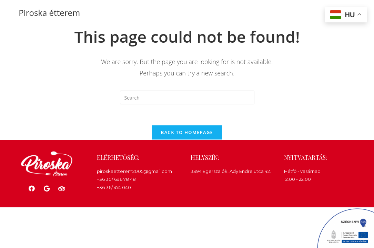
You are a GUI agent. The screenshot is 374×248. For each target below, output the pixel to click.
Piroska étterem (49, 12)
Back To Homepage (187, 132)
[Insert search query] (187, 97)
